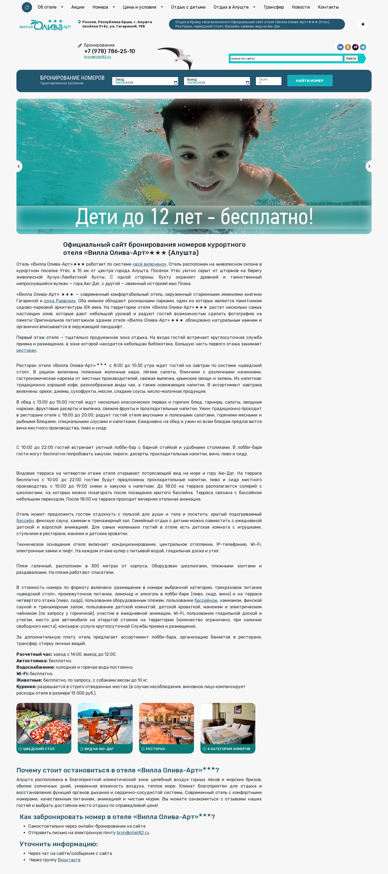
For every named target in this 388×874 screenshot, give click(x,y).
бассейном (206, 600)
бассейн (25, 520)
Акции (77, 7)
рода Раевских (60, 300)
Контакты (328, 7)
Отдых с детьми (188, 7)
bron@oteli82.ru (97, 57)
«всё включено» (149, 264)
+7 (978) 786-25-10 (109, 51)
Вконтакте (69, 859)
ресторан (26, 350)
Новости (301, 7)
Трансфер (273, 7)
